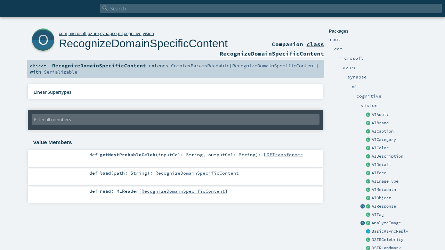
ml (120, 33)
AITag (378, 214)
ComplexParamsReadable (200, 65)
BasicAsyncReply (390, 231)
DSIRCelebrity (387, 239)
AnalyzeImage (386, 222)
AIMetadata (384, 189)
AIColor (380, 147)
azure (93, 33)
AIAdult (380, 114)
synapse (108, 33)
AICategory (384, 139)
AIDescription (387, 156)
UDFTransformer (283, 154)
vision (148, 33)
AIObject (381, 197)
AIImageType (385, 181)
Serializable (60, 72)
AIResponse (384, 206)
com (63, 33)
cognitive (132, 33)
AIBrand (380, 122)
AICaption (383, 131)
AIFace (379, 172)
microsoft (77, 33)
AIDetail (381, 164)
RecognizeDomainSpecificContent (143, 43)
